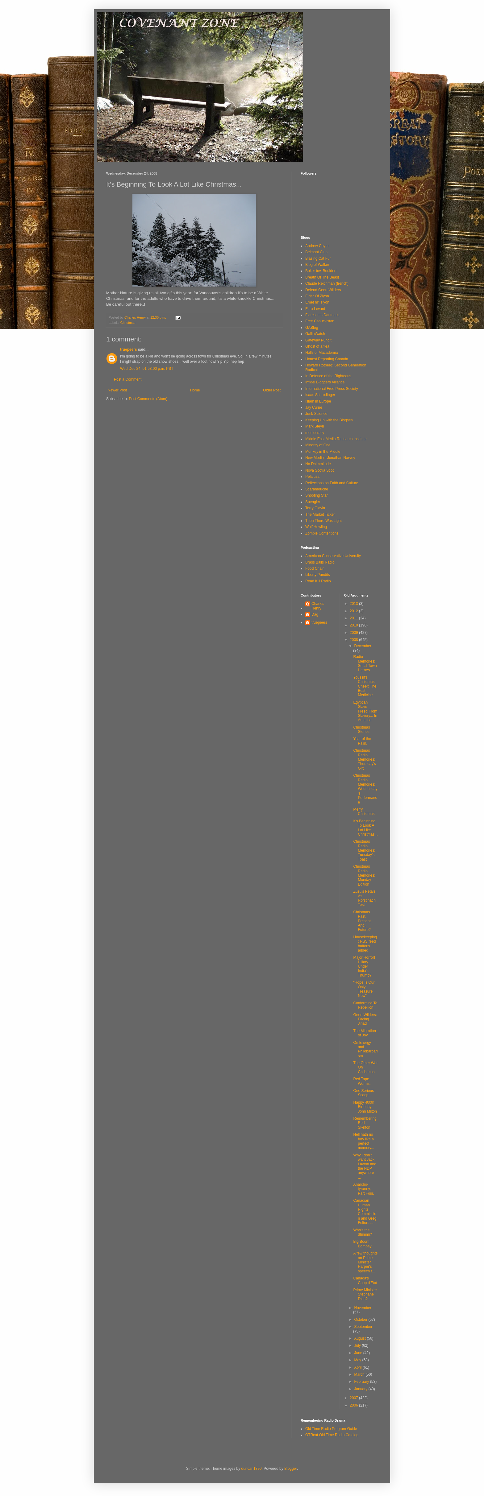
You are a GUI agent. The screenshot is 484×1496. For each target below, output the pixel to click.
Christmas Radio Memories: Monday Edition (364, 875)
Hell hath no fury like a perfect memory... (363, 1141)
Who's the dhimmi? (362, 1232)
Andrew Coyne (317, 246)
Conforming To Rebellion (365, 1005)
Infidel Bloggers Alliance (324, 382)
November (362, 1308)
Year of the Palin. (362, 741)
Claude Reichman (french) (326, 283)
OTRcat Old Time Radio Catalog (331, 1435)
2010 (354, 625)
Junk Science (316, 413)
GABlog (311, 327)
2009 (354, 632)
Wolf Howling (316, 527)
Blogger (290, 1468)
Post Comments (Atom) (148, 399)
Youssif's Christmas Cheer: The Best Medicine (364, 686)
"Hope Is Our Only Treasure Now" (363, 989)
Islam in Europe (318, 401)
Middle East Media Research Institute (336, 439)
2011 (354, 618)
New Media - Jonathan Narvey (330, 458)
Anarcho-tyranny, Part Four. (363, 1189)
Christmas (128, 322)
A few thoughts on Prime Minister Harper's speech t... (365, 1262)
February (362, 1381)
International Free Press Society (331, 388)
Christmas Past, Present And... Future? (361, 921)
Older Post (272, 390)
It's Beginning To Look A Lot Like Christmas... (365, 828)
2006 (354, 1405)
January (361, 1389)
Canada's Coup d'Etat (365, 1280)
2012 (354, 611)
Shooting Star (316, 495)
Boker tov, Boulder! (320, 271)
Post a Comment (127, 379)
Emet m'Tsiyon (317, 302)
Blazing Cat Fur (318, 258)
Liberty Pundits (317, 574)
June (358, 1353)
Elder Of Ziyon (317, 296)
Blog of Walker (317, 264)
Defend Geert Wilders (323, 290)
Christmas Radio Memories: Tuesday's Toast (364, 850)
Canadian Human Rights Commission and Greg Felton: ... (364, 1211)
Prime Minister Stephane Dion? (365, 1294)
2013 (354, 603)
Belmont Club (316, 252)
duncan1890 (251, 1468)
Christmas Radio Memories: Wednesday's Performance (365, 788)
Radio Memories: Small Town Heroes (365, 663)
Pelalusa (312, 476)
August (360, 1338)
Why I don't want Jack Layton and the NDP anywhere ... (364, 1166)
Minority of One (317, 445)
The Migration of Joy (364, 1033)
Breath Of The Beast (322, 277)
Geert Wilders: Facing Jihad (365, 1019)
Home (195, 390)
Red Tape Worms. (361, 1081)
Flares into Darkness (322, 315)
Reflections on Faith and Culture (331, 483)
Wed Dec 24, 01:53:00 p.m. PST (146, 368)
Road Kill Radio (318, 581)
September (363, 1326)
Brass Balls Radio (320, 562)
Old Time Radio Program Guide (331, 1429)
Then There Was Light (323, 521)
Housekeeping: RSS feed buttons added (365, 944)
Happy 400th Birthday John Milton (365, 1107)
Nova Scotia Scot (319, 470)
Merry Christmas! (364, 811)
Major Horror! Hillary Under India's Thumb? (364, 966)
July (358, 1345)
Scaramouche (316, 489)
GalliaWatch (315, 334)
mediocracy (314, 433)
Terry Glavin (315, 508)
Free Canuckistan (319, 321)
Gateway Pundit (318, 340)
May (358, 1360)
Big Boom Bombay (362, 1243)
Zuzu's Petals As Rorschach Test (364, 898)
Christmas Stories (361, 729)
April (358, 1367)
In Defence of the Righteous (328, 376)
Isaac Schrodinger (320, 395)
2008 (354, 640)
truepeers (128, 349)
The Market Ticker (320, 514)
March (359, 1374)
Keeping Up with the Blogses (329, 420)
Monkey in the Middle (322, 451)
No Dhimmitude (318, 464)
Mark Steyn (314, 426)
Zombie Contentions (321, 533)
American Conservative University (333, 556)
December (362, 646)
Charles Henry (317, 605)
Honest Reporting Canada (326, 359)
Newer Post (117, 390)
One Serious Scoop (363, 1093)
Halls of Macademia (321, 352)
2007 (354, 1398)
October (361, 1319)
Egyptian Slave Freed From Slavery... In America (365, 711)
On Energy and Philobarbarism (365, 1049)
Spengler (312, 502)
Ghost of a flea (317, 346)
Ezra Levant (315, 309)
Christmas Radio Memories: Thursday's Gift (364, 759)
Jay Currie (313, 407)
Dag (314, 614)
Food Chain (314, 568)
